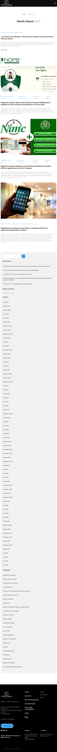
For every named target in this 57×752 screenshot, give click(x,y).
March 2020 (6, 437)
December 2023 (7, 350)
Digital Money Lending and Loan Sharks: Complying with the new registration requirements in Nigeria (24, 230)
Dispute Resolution (8, 599)
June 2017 (5, 557)
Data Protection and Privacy (11, 595)
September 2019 (7, 461)
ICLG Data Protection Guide (11, 611)
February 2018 (7, 525)
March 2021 (6, 409)
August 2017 (6, 549)
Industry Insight (7, 619)
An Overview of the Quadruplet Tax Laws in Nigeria (17, 284)
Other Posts (6, 631)
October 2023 (7, 354)
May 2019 (5, 473)
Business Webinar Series (10, 579)
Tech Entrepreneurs (8, 651)
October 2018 (7, 493)
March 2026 (6, 306)
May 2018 (5, 513)
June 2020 (6, 425)
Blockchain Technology (9, 575)
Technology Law (7, 659)
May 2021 (5, 401)
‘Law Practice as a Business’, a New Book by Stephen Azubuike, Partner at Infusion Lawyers (27, 38)
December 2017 (7, 533)
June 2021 (5, 397)
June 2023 (6, 366)
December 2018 (7, 485)
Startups (5, 647)
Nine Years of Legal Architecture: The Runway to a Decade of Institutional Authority (26, 266)
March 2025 (6, 322)
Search (23, 256)
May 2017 (5, 561)
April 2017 (5, 565)
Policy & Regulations (8, 635)
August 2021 (6, 393)
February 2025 (7, 326)
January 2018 (6, 529)
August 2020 (6, 417)
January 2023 (7, 378)
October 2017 (7, 541)
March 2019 (6, 481)
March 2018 (6, 521)
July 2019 (5, 469)
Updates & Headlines (9, 662)
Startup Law (6, 643)
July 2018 (5, 505)
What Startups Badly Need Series (12, 666)
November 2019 (7, 453)
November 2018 (7, 489)
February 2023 (7, 374)
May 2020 (6, 429)
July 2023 (5, 362)
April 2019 (5, 477)
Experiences (6, 603)
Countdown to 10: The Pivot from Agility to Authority (17, 274)
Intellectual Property (8, 623)
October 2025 (7, 310)
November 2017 (7, 537)
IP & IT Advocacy (8, 627)
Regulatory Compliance (9, 639)
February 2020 (7, 441)
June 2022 (6, 389)
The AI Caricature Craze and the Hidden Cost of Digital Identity (21, 270)
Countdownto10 (7, 587)
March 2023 (6, 370)
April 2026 (6, 302)
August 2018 (6, 501)
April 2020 (6, 433)
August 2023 (6, 358)
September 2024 (8, 334)
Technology (6, 655)
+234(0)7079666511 (30, 739)
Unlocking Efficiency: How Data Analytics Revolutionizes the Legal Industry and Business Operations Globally (27, 279)
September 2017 (7, 545)
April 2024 (6, 346)
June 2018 (6, 509)
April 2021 (5, 405)
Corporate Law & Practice (10, 583)
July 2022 (5, 385)
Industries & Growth (8, 615)
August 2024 (6, 338)
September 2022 (8, 381)
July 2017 (5, 553)
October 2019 (7, 457)
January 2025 (7, 330)
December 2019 (7, 449)
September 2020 (8, 413)
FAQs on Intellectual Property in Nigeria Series (16, 607)
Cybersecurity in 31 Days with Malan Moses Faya (16, 591)
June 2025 (6, 314)
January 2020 (7, 445)
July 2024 (5, 342)
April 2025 (6, 318)
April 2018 (5, 517)
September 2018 (7, 497)
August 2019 (6, 465)
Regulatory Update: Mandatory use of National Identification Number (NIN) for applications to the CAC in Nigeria (26, 168)
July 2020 (5, 421)
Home (23, 14)
